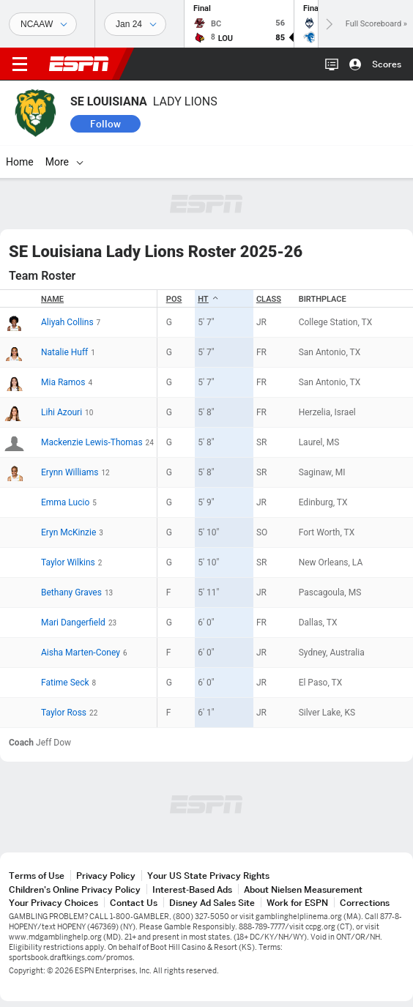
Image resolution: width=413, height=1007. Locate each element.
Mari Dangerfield (73, 622)
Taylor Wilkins (68, 562)
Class (268, 299)
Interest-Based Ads (192, 889)
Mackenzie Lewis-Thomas (92, 442)
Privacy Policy (105, 875)
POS (174, 299)
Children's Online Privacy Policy (75, 889)
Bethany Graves (71, 592)
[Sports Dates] (135, 24)
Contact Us (133, 902)
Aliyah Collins (67, 322)
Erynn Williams (69, 472)
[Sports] (43, 24)
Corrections (365, 902)
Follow (105, 123)
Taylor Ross (63, 712)
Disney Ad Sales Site (212, 902)
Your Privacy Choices (53, 902)
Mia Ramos (63, 382)
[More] (210, 162)
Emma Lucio (65, 502)
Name (52, 299)
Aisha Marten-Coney (80, 652)
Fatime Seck (65, 682)
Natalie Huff (64, 352)
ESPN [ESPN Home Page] (79, 64)
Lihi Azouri (61, 412)
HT (208, 299)
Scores (386, 64)
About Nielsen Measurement (303, 889)
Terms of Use (36, 875)
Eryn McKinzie (68, 532)
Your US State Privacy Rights (208, 875)
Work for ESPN (297, 902)
